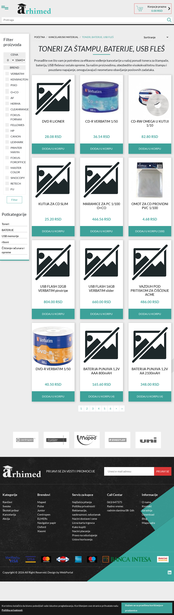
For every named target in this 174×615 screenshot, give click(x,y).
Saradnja (147, 544)
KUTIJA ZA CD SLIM (53, 220)
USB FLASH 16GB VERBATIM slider (101, 313)
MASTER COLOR (13, 170)
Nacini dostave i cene (84, 552)
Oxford (41, 560)
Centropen (43, 548)
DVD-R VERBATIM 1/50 (53, 402)
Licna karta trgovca (83, 556)
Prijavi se (162, 505)
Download (148, 548)
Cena (14, 54)
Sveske (7, 539)
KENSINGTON (14, 79)
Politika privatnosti (83, 539)
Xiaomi (41, 564)
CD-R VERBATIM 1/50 (101, 129)
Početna (40, 37)
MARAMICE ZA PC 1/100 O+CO (101, 222)
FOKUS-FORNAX (13, 117)
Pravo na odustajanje (84, 568)
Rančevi (7, 535)
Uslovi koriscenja (82, 573)
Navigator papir (46, 556)
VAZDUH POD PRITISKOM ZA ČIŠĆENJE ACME (149, 315)
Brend (14, 67)
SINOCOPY (14, 177)
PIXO (11, 85)
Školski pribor (11, 544)
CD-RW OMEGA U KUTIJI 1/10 (149, 131)
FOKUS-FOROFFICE (14, 160)
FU (9, 189)
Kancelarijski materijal (65, 37)
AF (9, 97)
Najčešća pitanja (82, 535)
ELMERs (42, 552)
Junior (41, 544)
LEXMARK (14, 142)
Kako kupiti (79, 560)
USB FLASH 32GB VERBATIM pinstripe (53, 313)
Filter (14, 199)
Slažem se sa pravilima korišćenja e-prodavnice (144, 608)
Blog (144, 552)
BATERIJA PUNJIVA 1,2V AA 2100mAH (149, 404)
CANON (13, 136)
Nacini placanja (81, 564)
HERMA (12, 103)
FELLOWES (14, 125)
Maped (41, 535)
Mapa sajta (148, 556)
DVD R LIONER (53, 129)
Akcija (6, 552)
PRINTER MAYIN (13, 150)
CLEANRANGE (14, 109)
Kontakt (147, 539)
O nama (146, 535)
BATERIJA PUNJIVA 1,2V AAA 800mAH (101, 404)
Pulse (40, 539)
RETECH (13, 183)
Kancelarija (9, 548)
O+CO (12, 92)
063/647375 (114, 535)
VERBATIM (14, 73)
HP (9, 130)
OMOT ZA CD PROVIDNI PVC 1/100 (149, 222)
